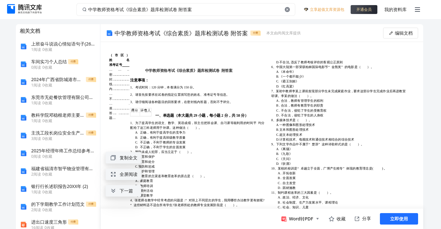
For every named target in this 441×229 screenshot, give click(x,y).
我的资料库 (395, 9)
